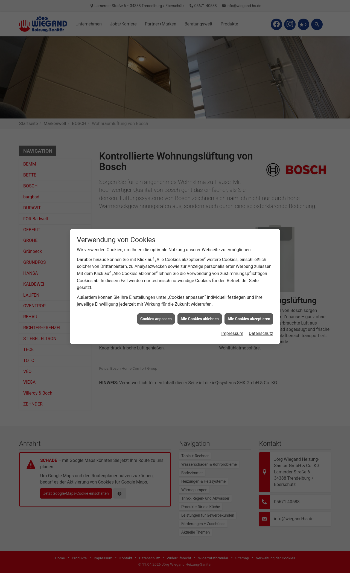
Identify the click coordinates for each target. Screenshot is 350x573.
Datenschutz (261, 326)
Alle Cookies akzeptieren (249, 311)
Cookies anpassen (156, 311)
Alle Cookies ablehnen (199, 311)
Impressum (232, 326)
